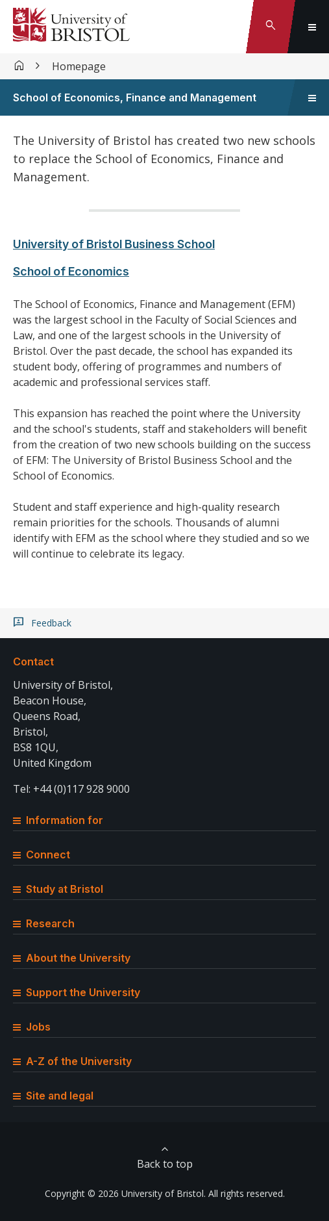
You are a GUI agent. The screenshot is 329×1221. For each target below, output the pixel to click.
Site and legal (53, 1095)
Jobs (32, 1026)
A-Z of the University (72, 1061)
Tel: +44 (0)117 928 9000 (71, 789)
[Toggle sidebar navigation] (312, 97)
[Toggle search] (270, 26)
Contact (33, 661)
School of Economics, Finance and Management (134, 97)
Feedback (51, 623)
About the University (71, 957)
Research (44, 923)
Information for (58, 820)
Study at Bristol (58, 888)
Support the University (76, 992)
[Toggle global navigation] (312, 26)
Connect (41, 854)
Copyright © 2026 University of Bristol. (125, 1193)
